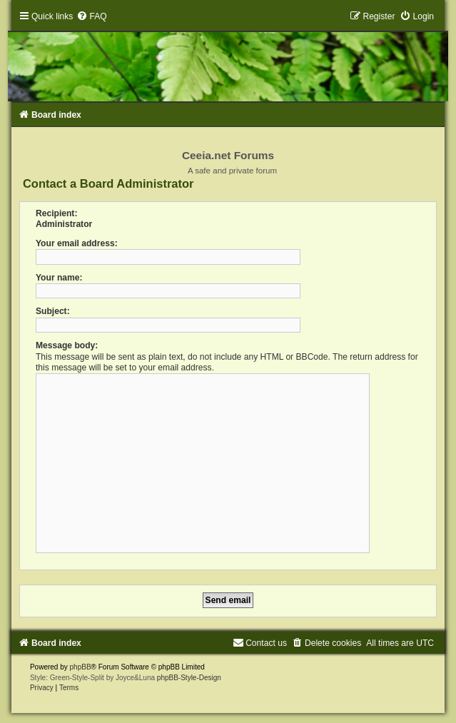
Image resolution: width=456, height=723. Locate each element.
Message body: (67, 345)
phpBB (80, 667)
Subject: (53, 311)
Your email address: (77, 243)
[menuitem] (91, 16)
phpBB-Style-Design (189, 678)
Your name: (59, 278)
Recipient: (56, 213)
